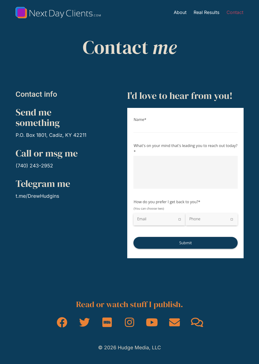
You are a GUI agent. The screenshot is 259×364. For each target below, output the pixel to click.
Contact (235, 12)
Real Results (206, 12)
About (180, 12)
